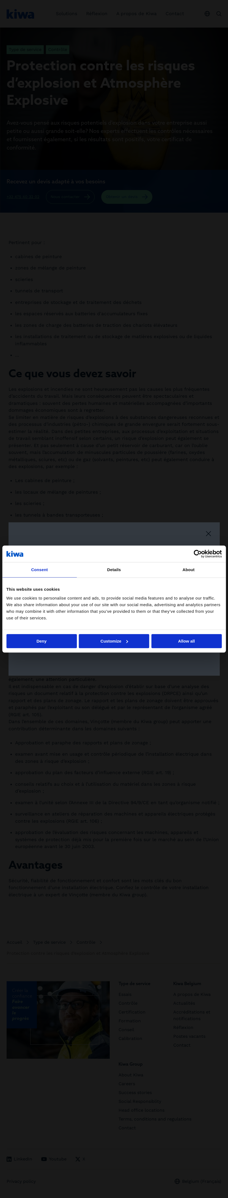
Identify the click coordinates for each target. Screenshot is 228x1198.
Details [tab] (114, 569)
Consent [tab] (39, 569)
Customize (114, 641)
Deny (42, 641)
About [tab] (189, 569)
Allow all (186, 641)
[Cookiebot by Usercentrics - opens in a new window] (198, 554)
